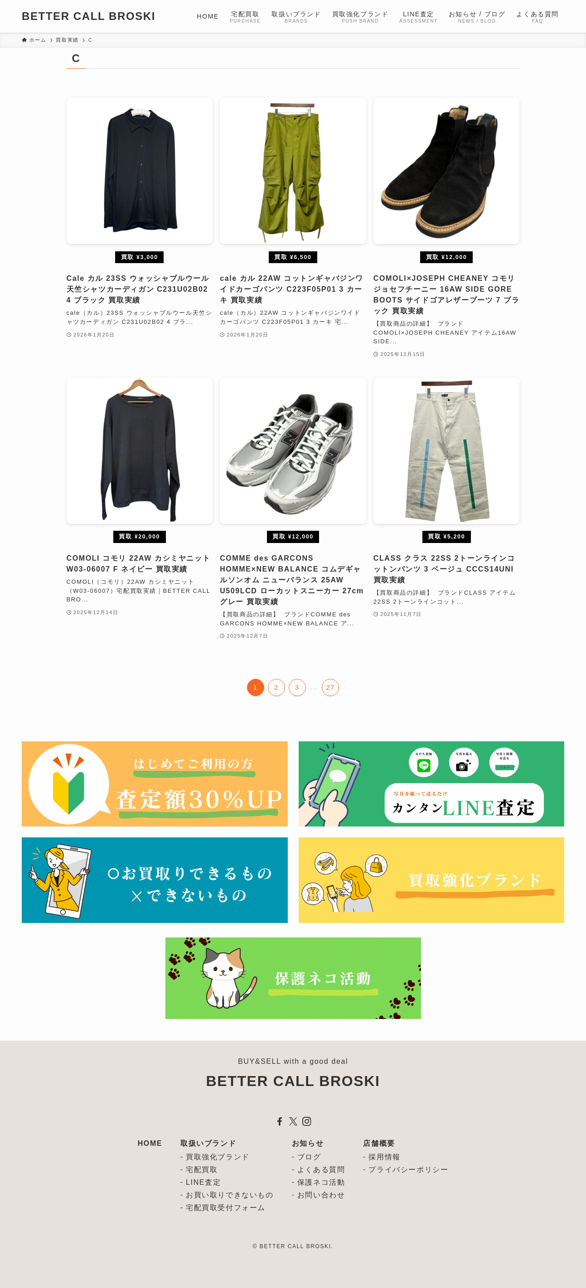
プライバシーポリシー (408, 1169)
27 (330, 687)
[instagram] (306, 1121)
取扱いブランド (208, 1143)
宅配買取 (202, 1169)
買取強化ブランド (218, 1157)
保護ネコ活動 (321, 1182)
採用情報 (384, 1157)
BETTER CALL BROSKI (88, 16)
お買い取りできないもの (230, 1195)
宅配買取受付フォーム (226, 1207)
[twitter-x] (293, 1121)
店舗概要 (379, 1143)
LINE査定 (203, 1182)
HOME (150, 1143)
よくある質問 (321, 1169)
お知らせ (308, 1143)
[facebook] (279, 1121)
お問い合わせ (321, 1195)
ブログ (309, 1157)
